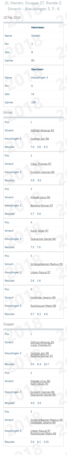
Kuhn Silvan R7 (39, 230)
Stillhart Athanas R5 (42, 130)
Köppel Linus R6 (40, 197)
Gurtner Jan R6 (40, 138)
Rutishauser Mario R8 (43, 305)
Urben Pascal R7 (40, 272)
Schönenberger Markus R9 (47, 264)
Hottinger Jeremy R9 (43, 297)
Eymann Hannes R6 (42, 172)
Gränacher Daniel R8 (43, 239)
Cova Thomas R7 (41, 163)
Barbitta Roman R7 (42, 205)
